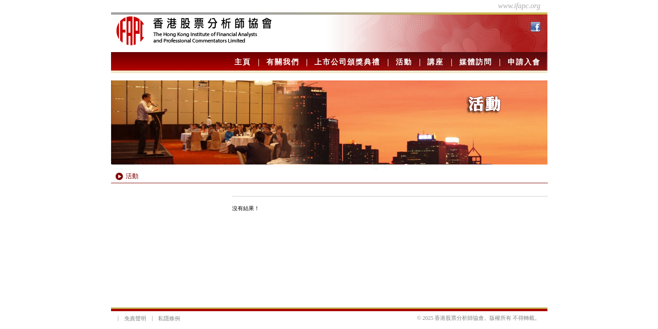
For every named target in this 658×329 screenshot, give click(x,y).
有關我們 (282, 62)
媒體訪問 (475, 62)
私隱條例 (169, 318)
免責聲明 (135, 318)
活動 (404, 62)
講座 (435, 62)
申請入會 (524, 62)
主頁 (242, 62)
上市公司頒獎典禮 (347, 62)
